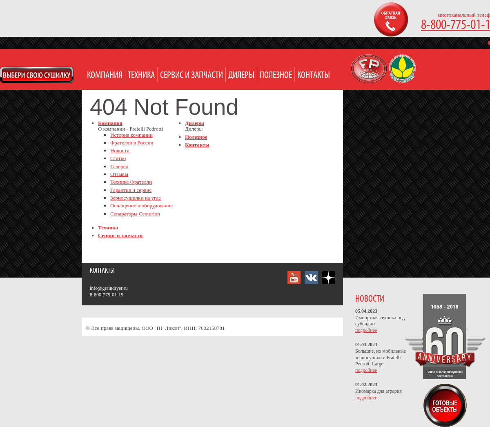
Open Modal (37, 75)
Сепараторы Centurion (135, 214)
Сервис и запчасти (191, 75)
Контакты (313, 75)
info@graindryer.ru (109, 288)
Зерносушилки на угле (135, 198)
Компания (104, 75)
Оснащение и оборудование (141, 205)
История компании (131, 135)
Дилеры (241, 75)
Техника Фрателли (131, 182)
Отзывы (119, 174)
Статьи (118, 158)
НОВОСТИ (369, 299)
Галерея (119, 166)
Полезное (276, 75)
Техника (141, 75)
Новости (119, 150)
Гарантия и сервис (130, 190)
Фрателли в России (131, 143)
